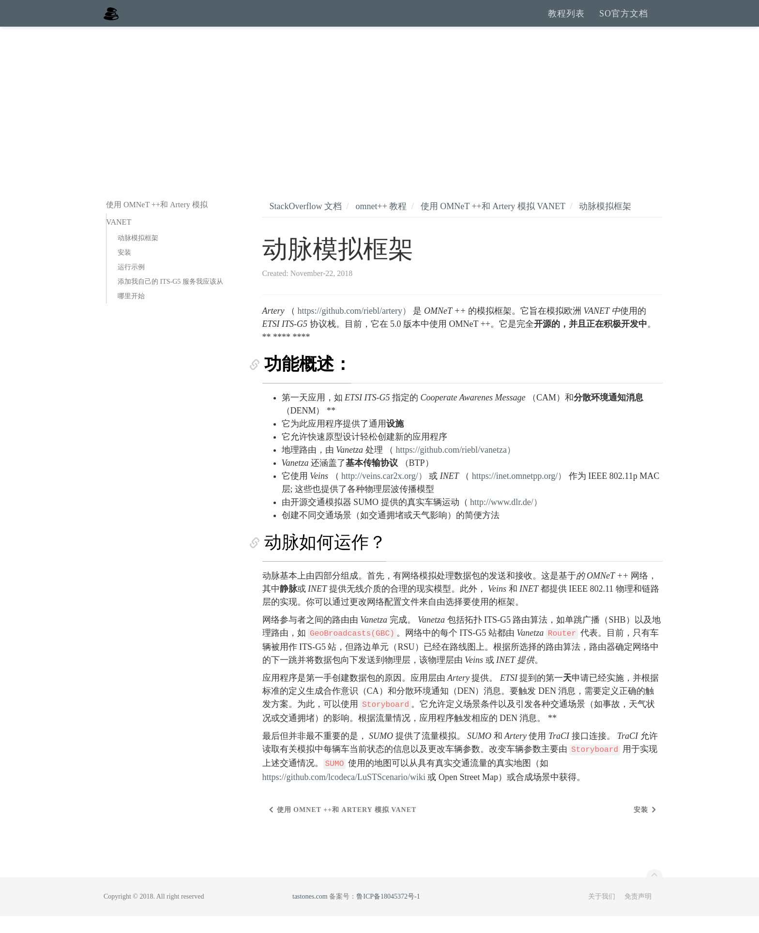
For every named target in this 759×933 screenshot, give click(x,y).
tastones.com (310, 913)
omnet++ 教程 (381, 223)
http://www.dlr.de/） (506, 519)
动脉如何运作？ (323, 559)
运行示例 (131, 284)
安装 (124, 269)
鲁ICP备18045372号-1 (388, 913)
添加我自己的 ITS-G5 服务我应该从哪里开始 (170, 306)
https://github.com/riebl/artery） (353, 328)
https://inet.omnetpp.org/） (519, 493)
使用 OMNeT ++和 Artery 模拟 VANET (493, 223)
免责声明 (638, 913)
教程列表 (566, 22)
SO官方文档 (623, 22)
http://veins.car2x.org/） (384, 493)
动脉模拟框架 (138, 255)
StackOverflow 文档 (306, 223)
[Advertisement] (379, 116)
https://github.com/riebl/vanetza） (456, 467)
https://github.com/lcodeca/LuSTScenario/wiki (343, 794)
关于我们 (601, 913)
